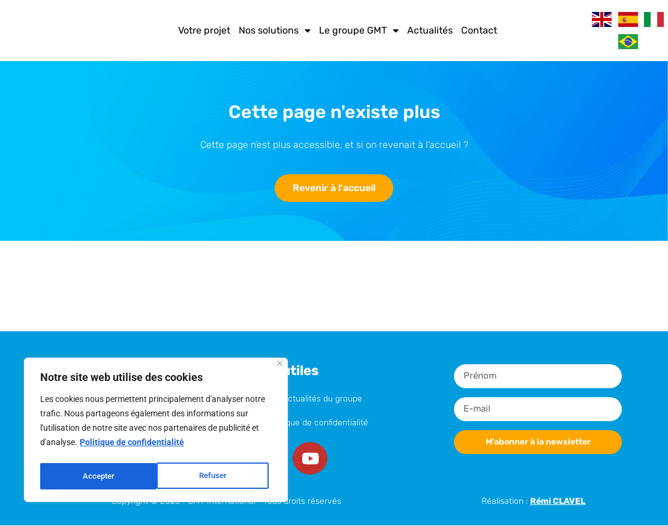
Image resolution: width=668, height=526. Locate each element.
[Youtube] (311, 459)
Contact (479, 30)
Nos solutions (275, 30)
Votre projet (204, 30)
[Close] (279, 367)
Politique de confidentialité (132, 446)
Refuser (96, 476)
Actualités (430, 30)
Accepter (214, 476)
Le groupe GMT (359, 30)
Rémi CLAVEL (557, 502)
